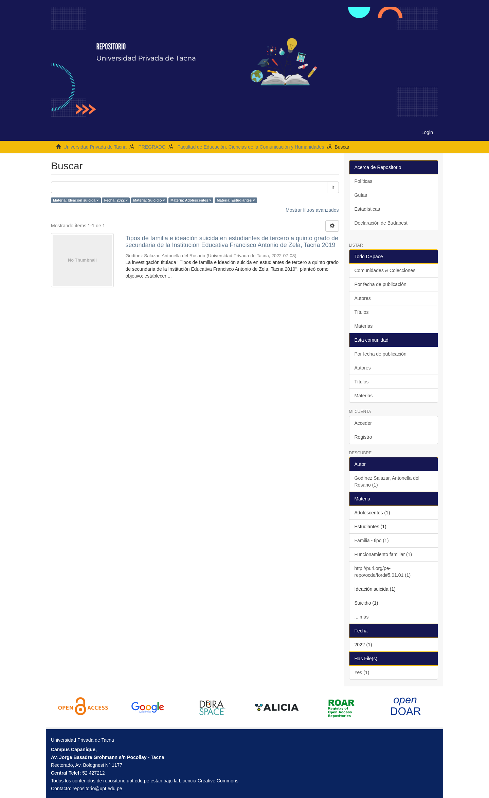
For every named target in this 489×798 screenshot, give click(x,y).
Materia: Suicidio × (149, 200)
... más (362, 617)
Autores (363, 298)
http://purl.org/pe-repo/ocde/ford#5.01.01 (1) (383, 572)
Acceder (363, 423)
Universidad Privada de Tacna (95, 147)
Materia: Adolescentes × (190, 200)
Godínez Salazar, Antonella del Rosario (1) (387, 481)
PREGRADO (151, 147)
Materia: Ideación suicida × (75, 200)
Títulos (362, 312)
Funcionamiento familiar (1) (383, 554)
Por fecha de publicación (380, 284)
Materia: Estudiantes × (236, 200)
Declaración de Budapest (381, 223)
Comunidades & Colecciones (385, 270)
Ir (332, 187)
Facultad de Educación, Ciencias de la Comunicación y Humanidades (250, 147)
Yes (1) (362, 672)
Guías (361, 195)
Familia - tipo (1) (372, 540)
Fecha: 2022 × (116, 200)
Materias (364, 326)
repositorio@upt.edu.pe (97, 788)
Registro (363, 437)
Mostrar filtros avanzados (312, 210)
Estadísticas (367, 209)
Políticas (364, 181)
